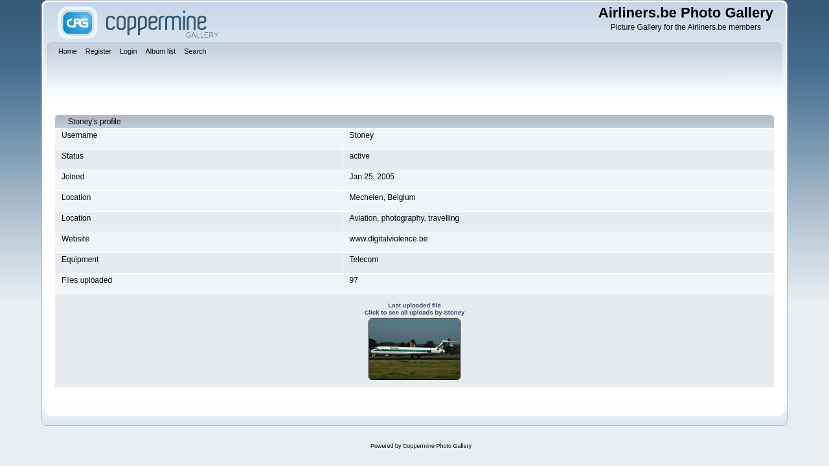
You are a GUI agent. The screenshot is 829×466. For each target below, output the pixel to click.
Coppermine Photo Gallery (437, 446)
